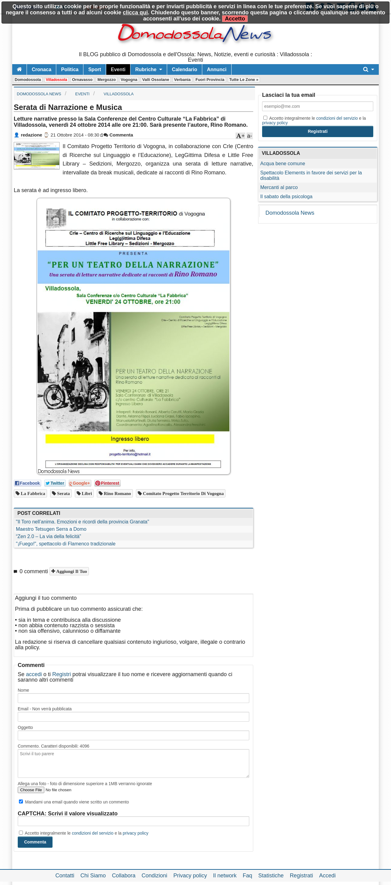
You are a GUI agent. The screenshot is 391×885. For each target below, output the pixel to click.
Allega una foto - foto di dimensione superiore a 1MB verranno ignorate (85, 783)
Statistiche (271, 875)
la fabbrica (32, 493)
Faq (247, 875)
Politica (70, 69)
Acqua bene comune (282, 163)
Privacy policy (190, 875)
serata (63, 493)
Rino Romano (117, 493)
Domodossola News (289, 213)
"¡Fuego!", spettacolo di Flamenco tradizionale (65, 543)
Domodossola (28, 79)
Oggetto (25, 727)
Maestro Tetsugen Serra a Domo (51, 529)
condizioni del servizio (92, 833)
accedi (34, 674)
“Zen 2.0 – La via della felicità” (48, 536)
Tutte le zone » (243, 79)
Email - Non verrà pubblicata (45, 709)
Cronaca (41, 69)
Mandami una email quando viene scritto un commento (74, 801)
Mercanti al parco (279, 187)
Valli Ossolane (155, 79)
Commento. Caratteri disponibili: (53, 746)
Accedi (327, 875)
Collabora (123, 875)
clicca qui (135, 12)
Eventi (118, 69)
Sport (94, 69)
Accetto (235, 19)
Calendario (184, 69)
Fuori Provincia (210, 79)
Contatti (64, 875)
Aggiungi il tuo (71, 571)
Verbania (182, 79)
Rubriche (145, 69)
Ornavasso (82, 79)
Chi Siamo (93, 875)
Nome (23, 690)
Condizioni (154, 875)
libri (86, 493)
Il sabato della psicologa (286, 196)
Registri (61, 674)
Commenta (118, 134)
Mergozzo (106, 79)
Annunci (217, 69)
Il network (225, 875)
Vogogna (129, 79)
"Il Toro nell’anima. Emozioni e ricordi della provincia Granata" (82, 521)
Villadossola (56, 80)
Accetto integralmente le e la (83, 833)
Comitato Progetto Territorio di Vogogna (183, 493)
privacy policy (135, 833)
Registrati (301, 875)
